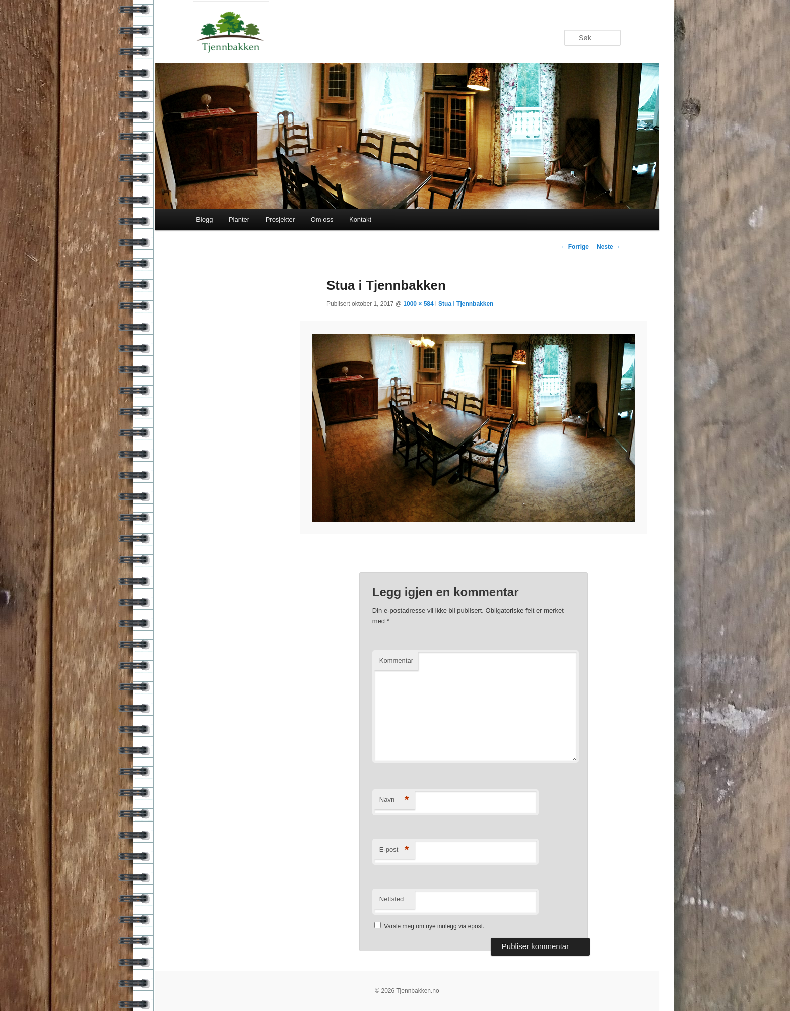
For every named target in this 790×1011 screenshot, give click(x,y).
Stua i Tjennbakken (465, 303)
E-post (394, 850)
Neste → (609, 246)
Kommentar (396, 660)
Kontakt (360, 219)
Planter (239, 219)
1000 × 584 (418, 303)
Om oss (322, 219)
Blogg (204, 219)
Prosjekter (280, 219)
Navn (394, 800)
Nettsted (391, 899)
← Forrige (574, 246)
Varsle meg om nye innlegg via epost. (434, 926)
